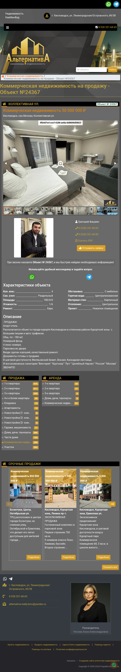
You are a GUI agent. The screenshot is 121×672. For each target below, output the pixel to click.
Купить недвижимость (18, 644)
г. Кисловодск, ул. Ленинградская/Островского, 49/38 (84, 15)
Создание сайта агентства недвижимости (99, 661)
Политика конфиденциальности (71, 649)
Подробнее (33, 557)
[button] (60, 161)
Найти (112, 69)
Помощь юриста (102, 644)
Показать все (110, 567)
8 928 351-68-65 (107, 27)
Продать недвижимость (46, 644)
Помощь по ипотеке (41, 649)
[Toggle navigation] (6, 27)
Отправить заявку (91, 248)
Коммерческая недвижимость (25, 76)
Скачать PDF (84, 240)
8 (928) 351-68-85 (86, 228)
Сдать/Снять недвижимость (76, 644)
